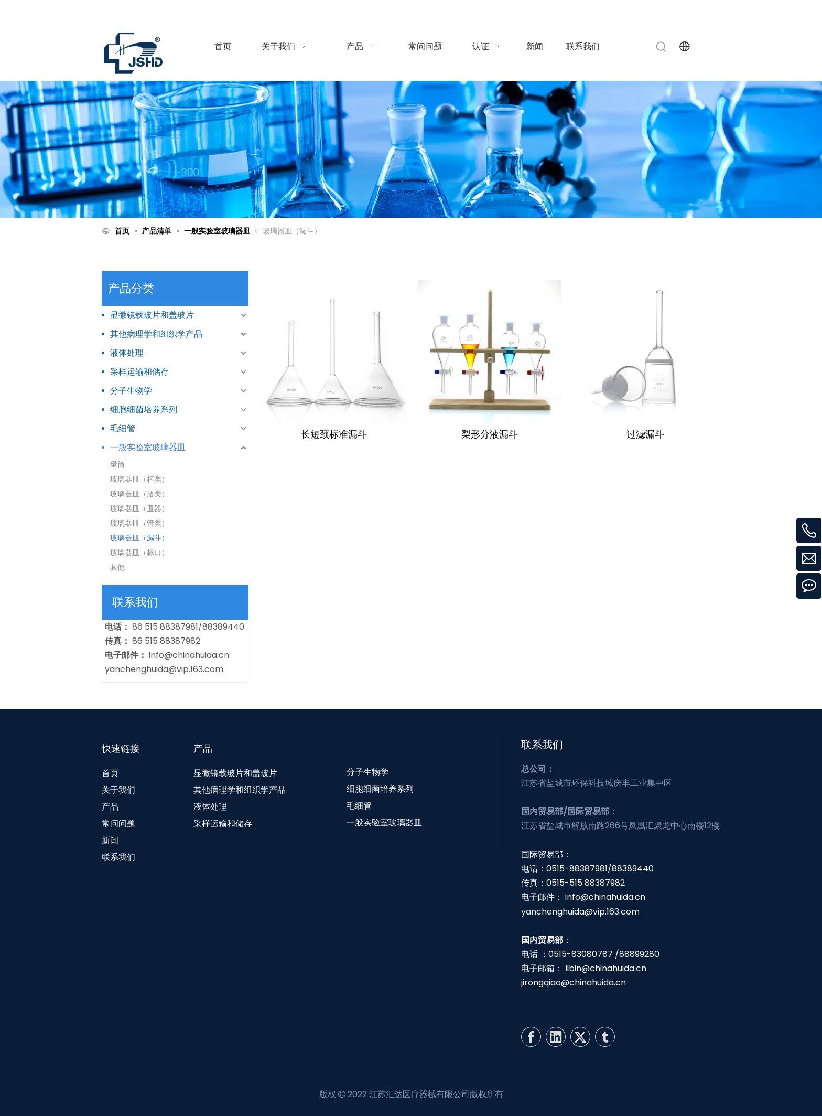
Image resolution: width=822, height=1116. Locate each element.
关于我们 (118, 790)
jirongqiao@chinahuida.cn (573, 982)
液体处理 (127, 353)
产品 (110, 807)
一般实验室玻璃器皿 (148, 447)
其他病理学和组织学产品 (156, 334)
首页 (110, 773)
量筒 (117, 464)
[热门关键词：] (661, 46)
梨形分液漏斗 (489, 434)
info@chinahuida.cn (590, 12)
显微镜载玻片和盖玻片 (152, 315)
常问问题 (118, 823)
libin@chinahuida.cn (605, 968)
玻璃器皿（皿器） (139, 508)
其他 (117, 567)
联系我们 (118, 857)
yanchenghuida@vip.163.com (164, 669)
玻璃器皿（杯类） (139, 479)
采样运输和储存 (139, 372)
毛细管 (122, 428)
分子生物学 (131, 391)
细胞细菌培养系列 (143, 409)
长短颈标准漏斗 (334, 434)
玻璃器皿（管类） (139, 523)
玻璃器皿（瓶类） (139, 493)
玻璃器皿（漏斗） (139, 538)
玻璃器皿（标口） (139, 552)
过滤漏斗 (645, 434)
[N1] (411, 149)
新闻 (110, 840)
